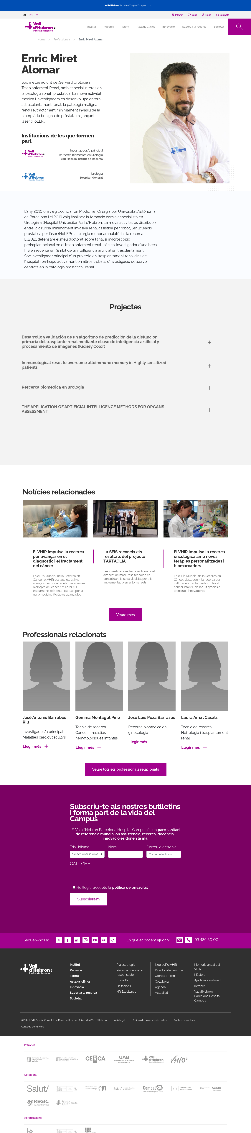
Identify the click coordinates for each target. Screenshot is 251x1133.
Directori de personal (169, 970)
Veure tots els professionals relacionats (125, 769)
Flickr (104, 940)
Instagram (85, 940)
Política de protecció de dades (149, 1020)
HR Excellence (126, 991)
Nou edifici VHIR (166, 964)
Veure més (125, 615)
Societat (219, 26)
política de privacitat (130, 887)
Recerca (108, 26)
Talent (125, 26)
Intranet (199, 986)
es (37, 15)
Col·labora (162, 981)
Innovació (168, 26)
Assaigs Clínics (146, 26)
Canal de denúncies (32, 1026)
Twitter (59, 940)
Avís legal (119, 1020)
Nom (112, 847)
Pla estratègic (126, 964)
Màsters (199, 974)
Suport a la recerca (194, 26)
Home (41, 39)
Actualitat (161, 992)
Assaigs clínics (80, 981)
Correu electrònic (161, 847)
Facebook (68, 940)
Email (179, 940)
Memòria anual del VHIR (207, 967)
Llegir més (32, 746)
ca (24, 15)
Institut (75, 964)
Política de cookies (184, 1020)
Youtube (95, 940)
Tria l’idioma (79, 847)
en (30, 15)
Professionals (62, 39)
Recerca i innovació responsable (130, 972)
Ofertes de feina (165, 976)
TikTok (113, 940)
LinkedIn (77, 940)
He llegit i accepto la (112, 887)
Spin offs (122, 980)
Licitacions (124, 986)
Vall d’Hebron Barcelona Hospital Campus (207, 996)
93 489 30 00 (206, 940)
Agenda (160, 987)
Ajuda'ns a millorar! (207, 980)
